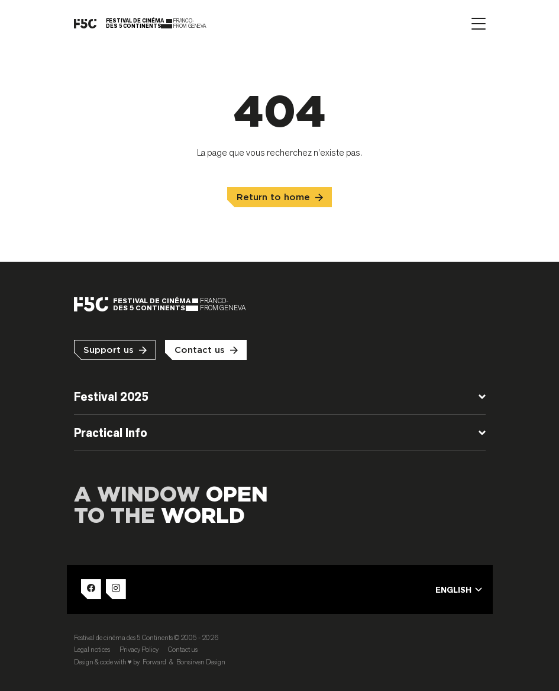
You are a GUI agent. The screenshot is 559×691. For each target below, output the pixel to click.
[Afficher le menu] (478, 24)
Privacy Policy (139, 649)
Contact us (200, 350)
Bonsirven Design (200, 661)
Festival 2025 (111, 396)
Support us (108, 350)
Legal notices (92, 649)
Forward (154, 661)
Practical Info (110, 433)
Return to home (273, 197)
